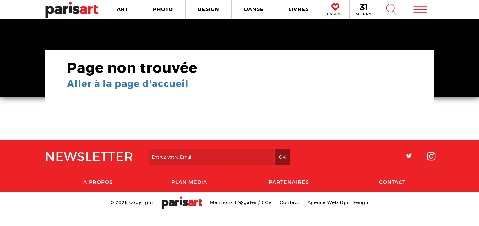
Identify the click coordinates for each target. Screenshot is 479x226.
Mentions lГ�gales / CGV (241, 202)
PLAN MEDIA (189, 182)
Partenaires (289, 182)
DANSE (254, 9)
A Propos (98, 182)
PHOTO (163, 9)
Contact (392, 182)
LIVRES (298, 9)
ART (122, 9)
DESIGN (208, 9)
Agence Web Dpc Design (338, 202)
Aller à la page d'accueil (127, 84)
